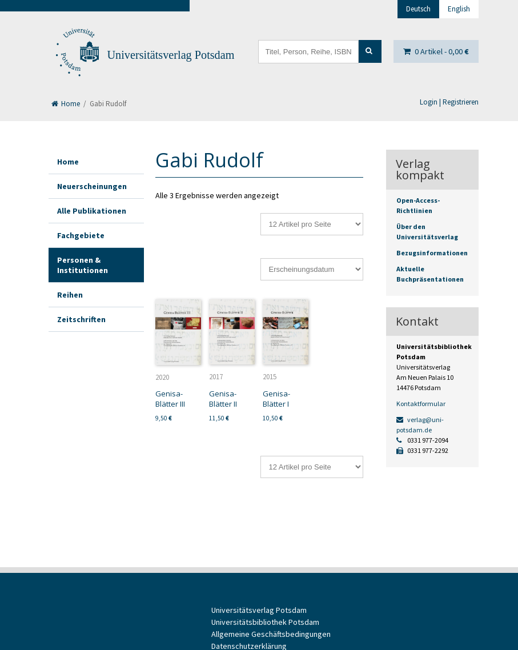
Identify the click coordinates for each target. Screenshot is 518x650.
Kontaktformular (420, 403)
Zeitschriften (81, 319)
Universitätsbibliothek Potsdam (265, 622)
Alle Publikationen (91, 211)
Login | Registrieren (449, 102)
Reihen (70, 295)
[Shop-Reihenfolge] (311, 269)
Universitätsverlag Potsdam (171, 55)
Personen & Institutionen (82, 265)
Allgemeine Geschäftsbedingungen (271, 634)
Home (65, 104)
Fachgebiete (81, 235)
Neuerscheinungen (92, 186)
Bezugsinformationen (432, 252)
